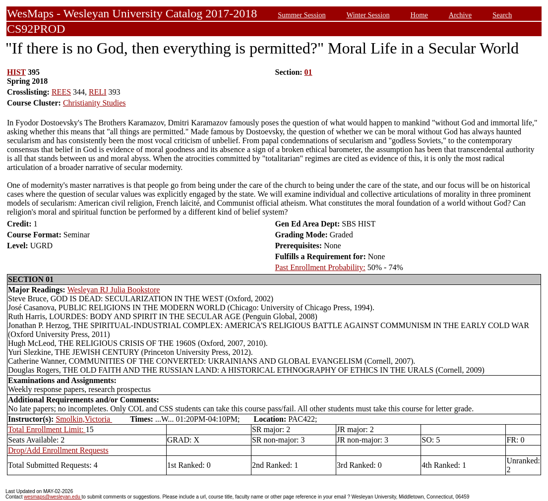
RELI (98, 92)
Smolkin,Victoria (84, 419)
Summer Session (301, 15)
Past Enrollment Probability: (320, 267)
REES (61, 92)
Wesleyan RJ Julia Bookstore (113, 289)
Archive (460, 15)
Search (502, 15)
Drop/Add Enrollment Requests (58, 450)
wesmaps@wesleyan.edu (52, 497)
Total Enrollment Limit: (47, 429)
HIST (16, 72)
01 (308, 72)
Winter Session (368, 15)
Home (419, 15)
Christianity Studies (94, 103)
